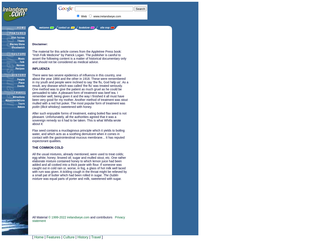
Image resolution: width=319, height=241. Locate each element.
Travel (96, 237)
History (82, 237)
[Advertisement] (54, 193)
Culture (69, 237)
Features (53, 237)
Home (39, 237)
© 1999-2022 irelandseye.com (68, 217)
